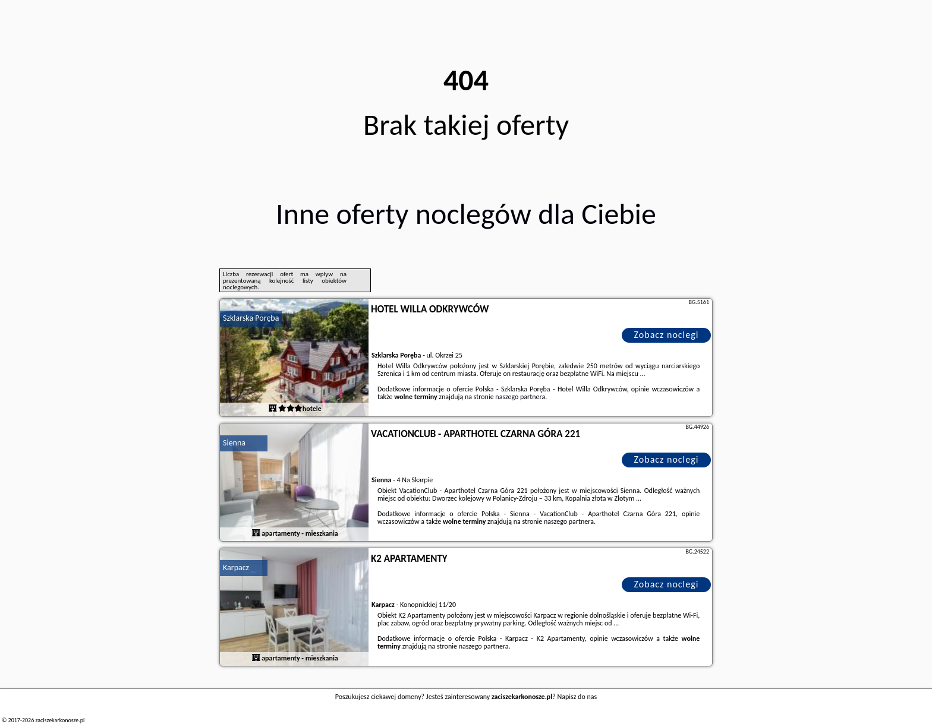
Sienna (234, 443)
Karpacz (236, 567)
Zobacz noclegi (666, 334)
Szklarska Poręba (251, 318)
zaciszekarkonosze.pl (59, 720)
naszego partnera (520, 397)
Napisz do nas (577, 697)
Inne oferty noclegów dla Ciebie (466, 213)
